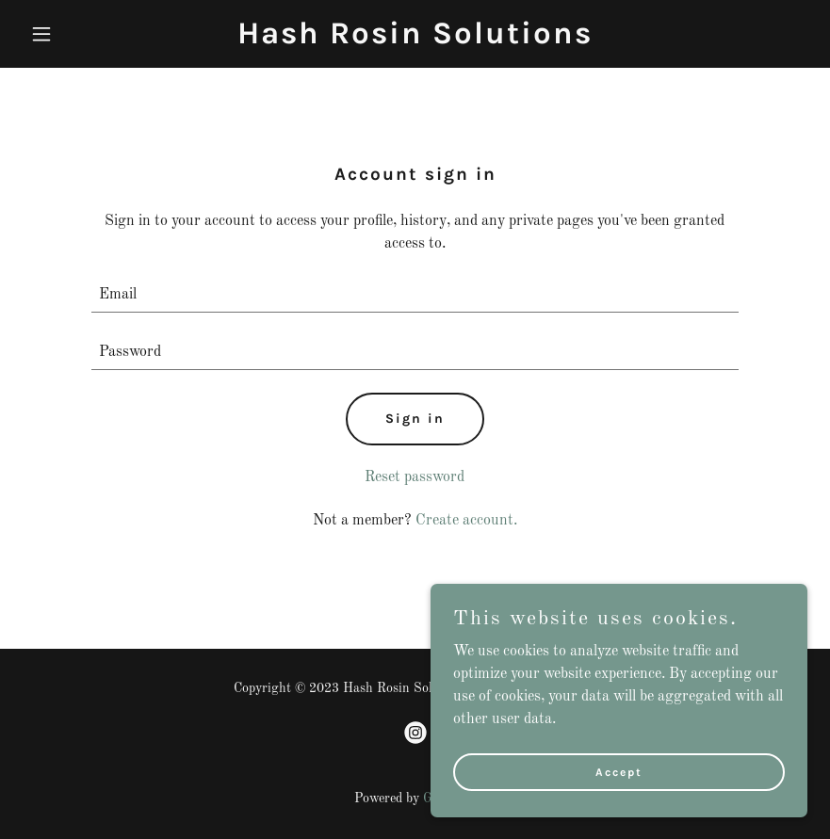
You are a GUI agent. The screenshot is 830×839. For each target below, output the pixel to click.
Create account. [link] (466, 520)
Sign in (415, 419)
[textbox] (414, 295)
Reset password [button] (414, 477)
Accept (619, 797)
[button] (81, 34)
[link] (415, 39)
